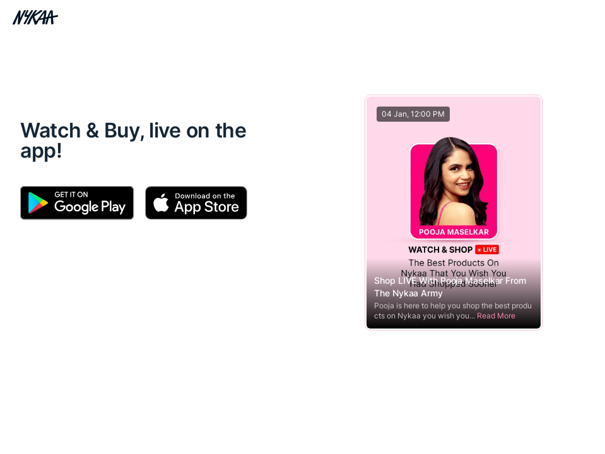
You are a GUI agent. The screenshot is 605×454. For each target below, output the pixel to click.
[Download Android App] (77, 203)
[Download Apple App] (195, 203)
